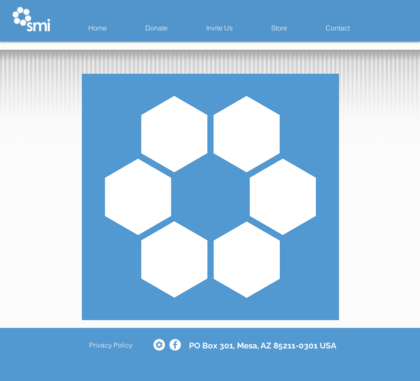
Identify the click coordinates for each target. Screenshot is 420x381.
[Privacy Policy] (111, 345)
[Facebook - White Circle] (175, 345)
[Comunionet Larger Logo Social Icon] (159, 345)
